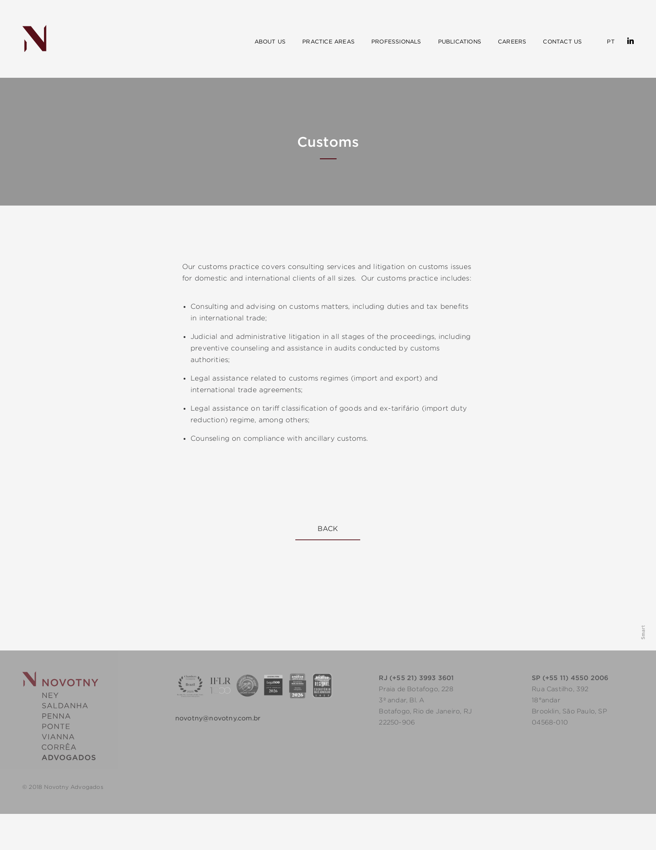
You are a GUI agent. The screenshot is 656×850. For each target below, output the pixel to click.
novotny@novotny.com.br (218, 718)
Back (328, 528)
